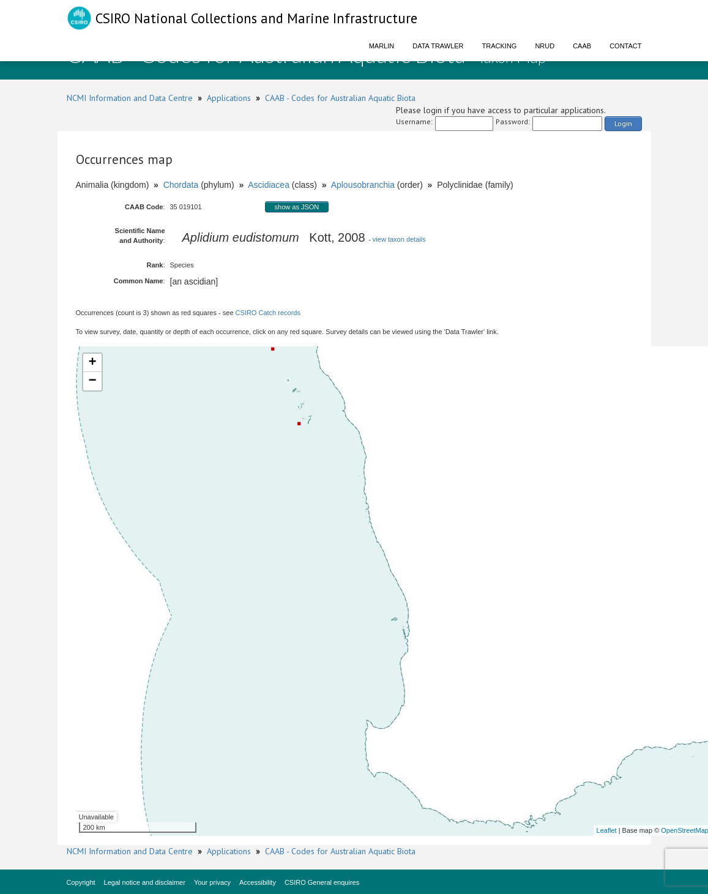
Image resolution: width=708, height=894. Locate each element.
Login (623, 123)
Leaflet (607, 830)
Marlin (382, 46)
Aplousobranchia (363, 185)
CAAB (582, 46)
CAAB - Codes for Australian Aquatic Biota (340, 97)
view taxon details (399, 239)
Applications (229, 97)
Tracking (499, 46)
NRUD (544, 46)
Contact (625, 46)
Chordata (181, 185)
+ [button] (92, 363)
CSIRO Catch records (268, 312)
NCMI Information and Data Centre (130, 97)
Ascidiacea (268, 185)
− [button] (92, 381)
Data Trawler (437, 46)
